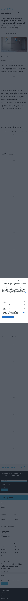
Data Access (14, 320)
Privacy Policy (20, 320)
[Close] (26, 280)
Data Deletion (8, 320)
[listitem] (14, 298)
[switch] (24, 301)
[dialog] (14, 300)
